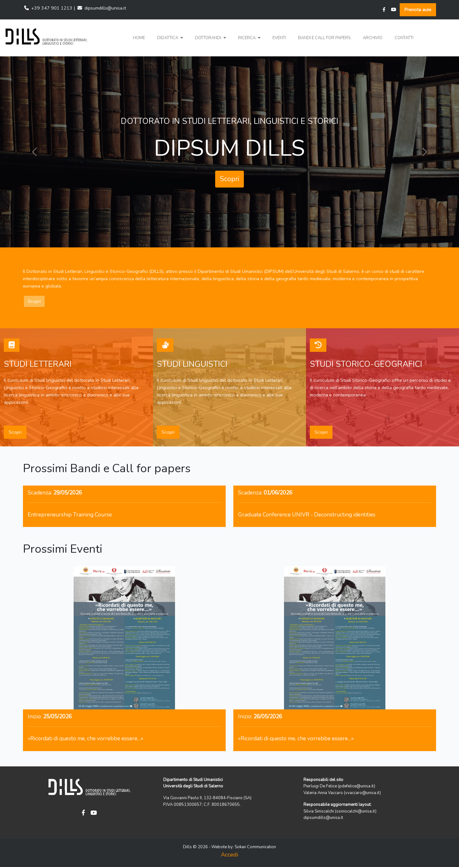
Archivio (372, 38)
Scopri (229, 179)
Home (139, 38)
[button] (170, 38)
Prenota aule (417, 9)
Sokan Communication (255, 847)
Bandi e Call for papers (324, 38)
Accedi (229, 854)
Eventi (279, 38)
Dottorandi (210, 38)
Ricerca (249, 38)
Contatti (404, 38)
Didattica (170, 38)
